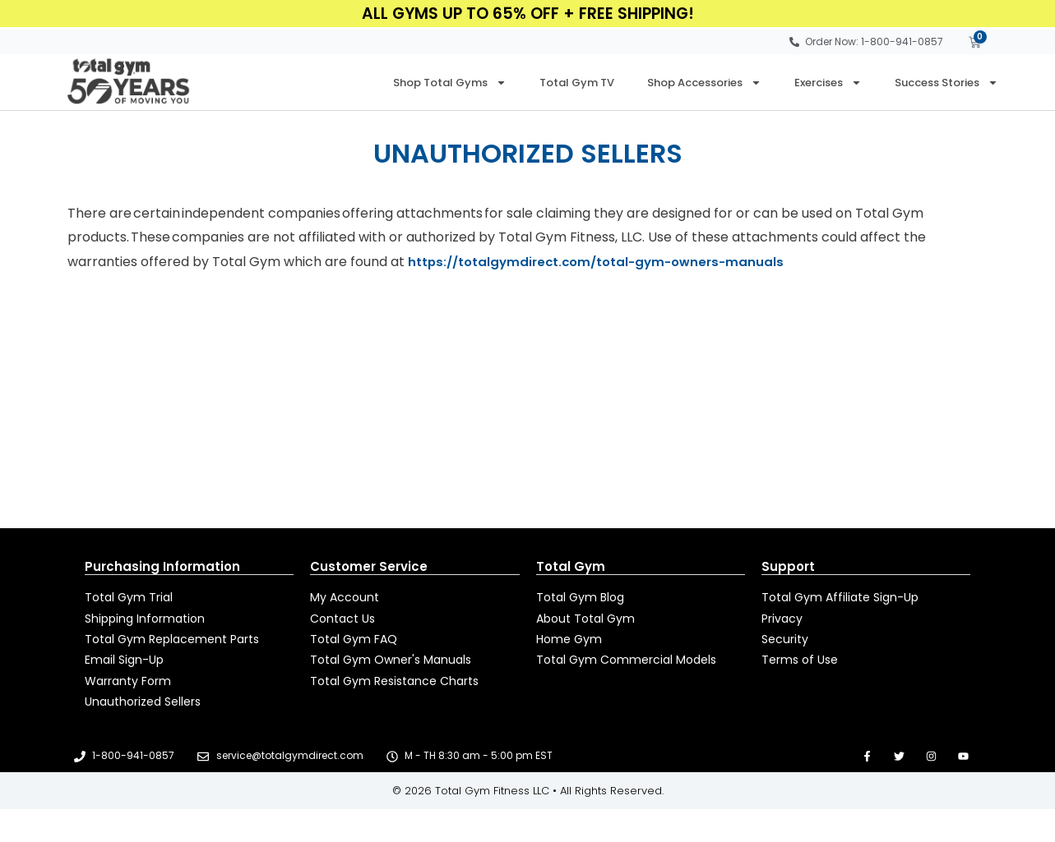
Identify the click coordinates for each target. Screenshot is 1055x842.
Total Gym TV (576, 82)
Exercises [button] (828, 82)
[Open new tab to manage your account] (414, 597)
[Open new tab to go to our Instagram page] (931, 756)
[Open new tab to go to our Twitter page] (899, 756)
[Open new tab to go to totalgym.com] (640, 660)
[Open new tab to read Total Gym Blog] (640, 597)
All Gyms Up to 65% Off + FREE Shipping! (528, 13)
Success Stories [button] (946, 82)
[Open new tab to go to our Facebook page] (867, 756)
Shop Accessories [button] (704, 82)
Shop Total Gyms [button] (450, 82)
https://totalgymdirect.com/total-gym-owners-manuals (603, 261)
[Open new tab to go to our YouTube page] (963, 756)
